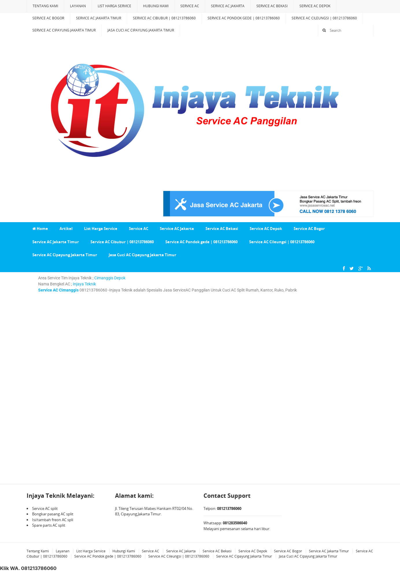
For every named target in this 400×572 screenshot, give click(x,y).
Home (40, 228)
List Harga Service (114, 5)
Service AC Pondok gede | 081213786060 (244, 18)
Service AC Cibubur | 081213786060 (164, 18)
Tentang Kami (45, 5)
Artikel (66, 228)
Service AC (189, 5)
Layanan (78, 5)
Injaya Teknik (84, 284)
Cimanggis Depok (109, 278)
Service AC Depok (314, 5)
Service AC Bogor (48, 18)
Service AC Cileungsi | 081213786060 (324, 18)
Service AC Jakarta (228, 5)
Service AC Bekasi (272, 5)
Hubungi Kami (155, 5)
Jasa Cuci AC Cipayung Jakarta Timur (141, 30)
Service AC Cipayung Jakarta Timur (64, 30)
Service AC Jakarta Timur (98, 18)
